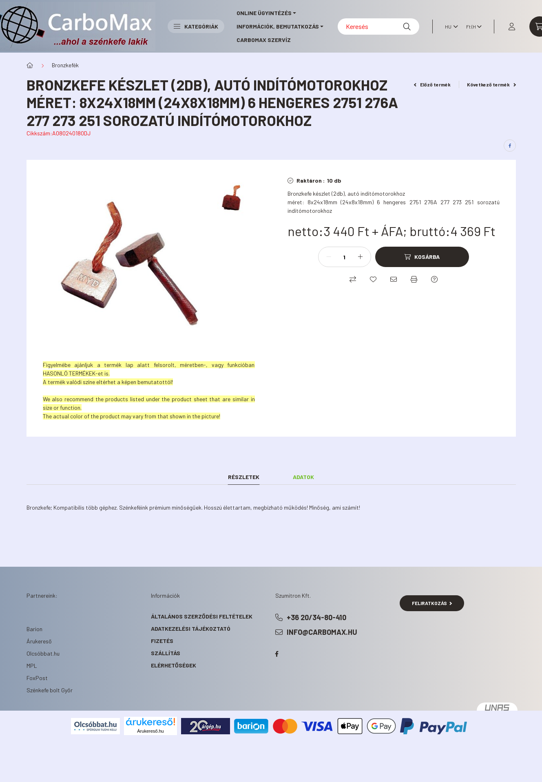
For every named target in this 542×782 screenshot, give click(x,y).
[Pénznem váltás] (472, 26)
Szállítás (165, 652)
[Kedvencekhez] (373, 279)
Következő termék (491, 84)
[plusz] (360, 257)
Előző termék (432, 84)
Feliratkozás (432, 603)
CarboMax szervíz (264, 39)
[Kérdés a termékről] (434, 279)
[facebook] (510, 145)
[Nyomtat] (414, 279)
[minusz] (329, 257)
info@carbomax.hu (322, 631)
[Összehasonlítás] (353, 279)
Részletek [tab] (243, 476)
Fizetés (162, 640)
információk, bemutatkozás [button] (278, 26)
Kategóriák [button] (196, 26)
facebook (277, 654)
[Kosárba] (422, 257)
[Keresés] (378, 26)
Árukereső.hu (150, 731)
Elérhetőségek (173, 665)
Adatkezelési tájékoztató (190, 628)
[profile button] (512, 26)
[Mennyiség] (344, 257)
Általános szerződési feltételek (201, 616)
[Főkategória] (30, 65)
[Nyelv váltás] (449, 26)
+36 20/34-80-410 (316, 617)
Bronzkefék (65, 65)
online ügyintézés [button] (264, 12)
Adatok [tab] (303, 476)
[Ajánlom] (393, 279)
